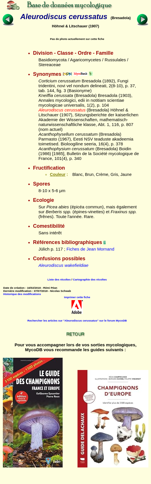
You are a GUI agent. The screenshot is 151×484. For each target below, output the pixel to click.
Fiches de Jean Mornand (90, 249)
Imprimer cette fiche (77, 297)
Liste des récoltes (59, 279)
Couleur (57, 174)
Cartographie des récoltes (90, 279)
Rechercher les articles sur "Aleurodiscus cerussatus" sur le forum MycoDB (77, 320)
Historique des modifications (22, 294)
